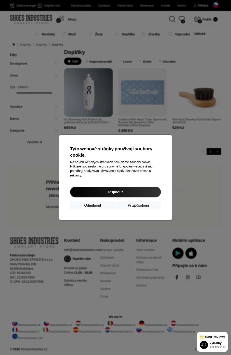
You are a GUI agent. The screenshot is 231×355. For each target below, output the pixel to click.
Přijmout (115, 192)
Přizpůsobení (138, 205)
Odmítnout (92, 205)
